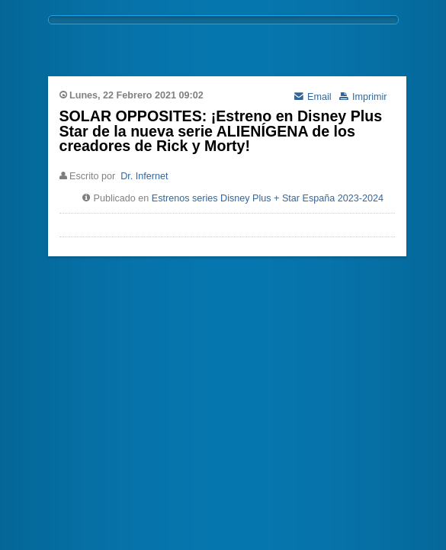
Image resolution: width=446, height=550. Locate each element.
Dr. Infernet (144, 176)
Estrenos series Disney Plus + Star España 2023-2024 (267, 198)
